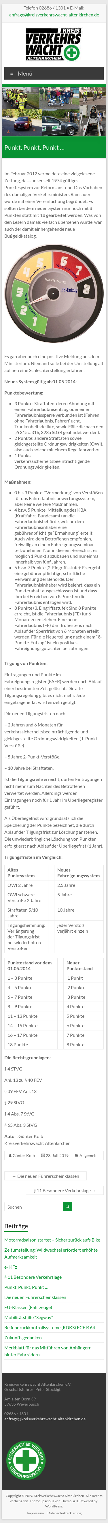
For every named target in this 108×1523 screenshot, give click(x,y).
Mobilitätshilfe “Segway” (28, 1317)
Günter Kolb (24, 1155)
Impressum (35, 1513)
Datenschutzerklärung (65, 1513)
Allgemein (88, 1155)
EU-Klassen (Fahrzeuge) (28, 1307)
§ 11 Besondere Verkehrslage (64, 1190)
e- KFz (10, 1267)
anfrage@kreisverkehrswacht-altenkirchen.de (54, 14)
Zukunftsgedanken (23, 1337)
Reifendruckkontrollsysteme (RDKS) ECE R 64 (49, 1327)
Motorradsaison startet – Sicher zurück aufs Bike (52, 1239)
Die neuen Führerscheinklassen (45, 1176)
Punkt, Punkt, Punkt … (26, 1287)
